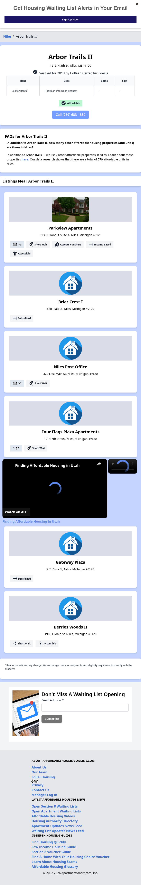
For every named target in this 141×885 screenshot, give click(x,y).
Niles (7, 36)
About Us (38, 767)
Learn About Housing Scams (54, 861)
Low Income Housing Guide (53, 847)
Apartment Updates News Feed (56, 826)
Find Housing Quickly (48, 842)
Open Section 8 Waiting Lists (54, 806)
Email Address (52, 700)
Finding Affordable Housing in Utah (47, 465)
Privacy (37, 785)
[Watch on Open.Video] (16, 512)
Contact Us (40, 790)
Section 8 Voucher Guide (51, 852)
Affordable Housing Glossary (54, 866)
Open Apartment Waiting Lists (56, 811)
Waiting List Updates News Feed (57, 831)
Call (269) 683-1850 (70, 114)
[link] (9, 466)
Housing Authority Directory (54, 821)
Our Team (39, 772)
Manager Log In (44, 795)
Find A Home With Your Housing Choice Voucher (70, 857)
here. (25, 159)
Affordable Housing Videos (53, 816)
